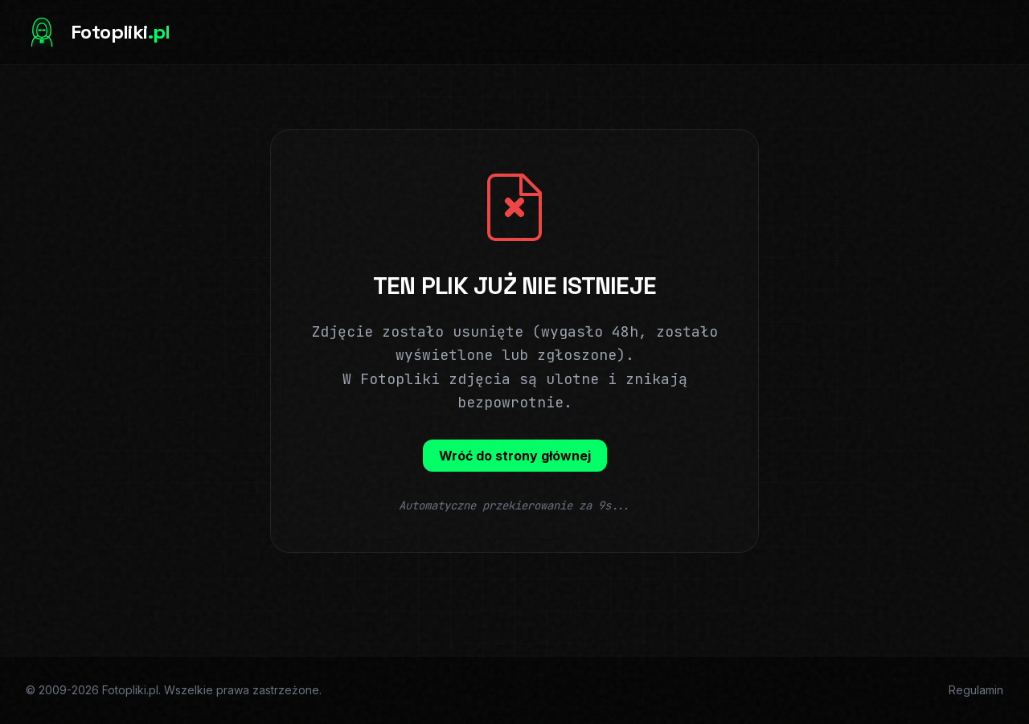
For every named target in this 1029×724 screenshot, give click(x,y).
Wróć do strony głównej (515, 456)
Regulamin (976, 690)
